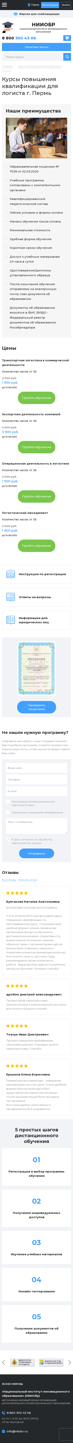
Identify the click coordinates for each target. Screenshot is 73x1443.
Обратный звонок (36, 47)
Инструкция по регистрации (42, 574)
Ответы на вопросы (35, 597)
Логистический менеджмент (25, 513)
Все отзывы (9, 879)
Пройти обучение (36, 398)
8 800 (19, 38)
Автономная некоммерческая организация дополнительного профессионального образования (36, 1397)
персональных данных (27, 842)
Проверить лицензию (37, 707)
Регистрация (50, 4)
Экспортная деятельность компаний (31, 414)
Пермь (35, 4)
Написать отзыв (27, 879)
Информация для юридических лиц (34, 620)
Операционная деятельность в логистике (35, 463)
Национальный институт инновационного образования (43, 27)
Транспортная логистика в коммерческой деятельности (35, 363)
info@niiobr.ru (17, 1431)
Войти (66, 4)
